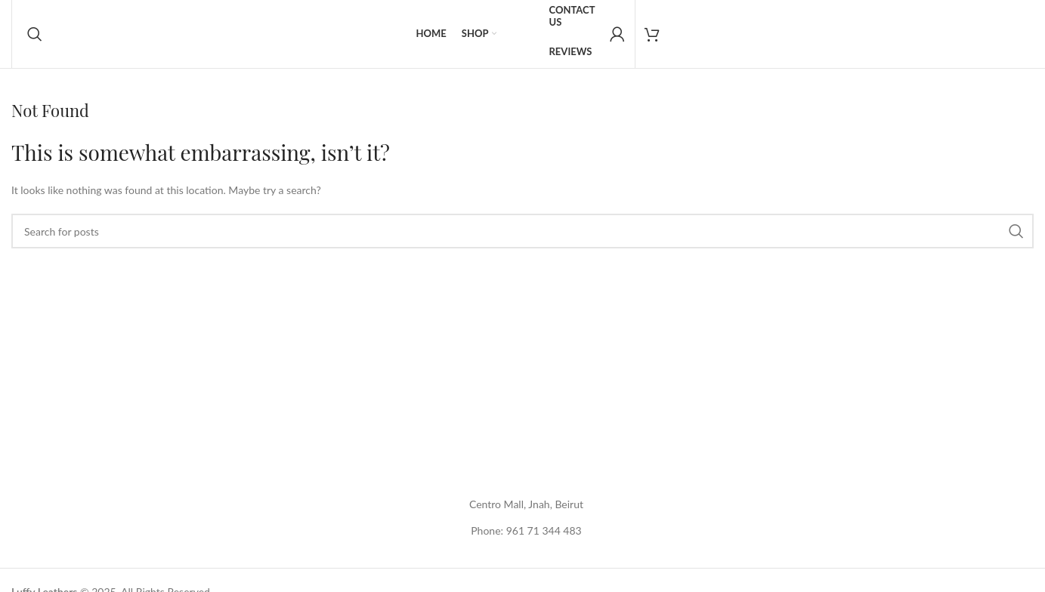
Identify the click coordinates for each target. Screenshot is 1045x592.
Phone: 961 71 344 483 (526, 530)
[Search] (35, 34)
